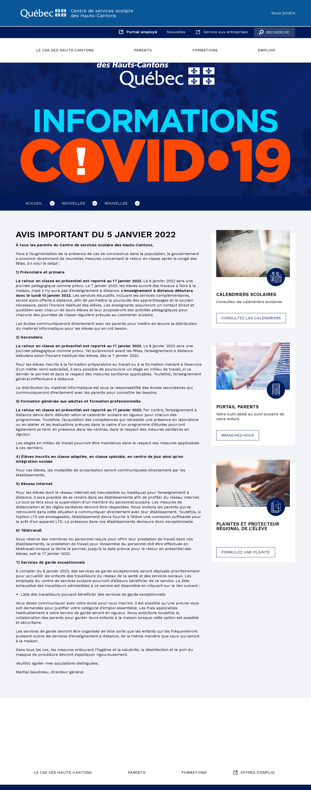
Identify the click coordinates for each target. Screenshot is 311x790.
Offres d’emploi (258, 772)
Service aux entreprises (226, 32)
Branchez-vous (237, 436)
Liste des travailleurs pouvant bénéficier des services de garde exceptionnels (93, 594)
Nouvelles (176, 32)
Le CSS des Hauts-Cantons (65, 50)
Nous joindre (283, 13)
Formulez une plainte (245, 553)
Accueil (34, 203)
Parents (143, 50)
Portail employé (142, 32)
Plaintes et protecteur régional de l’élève (249, 527)
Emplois (266, 50)
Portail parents (239, 407)
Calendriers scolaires (247, 294)
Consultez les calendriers (251, 318)
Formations (205, 50)
